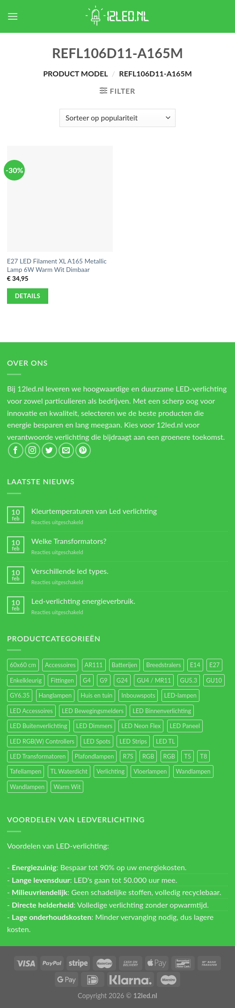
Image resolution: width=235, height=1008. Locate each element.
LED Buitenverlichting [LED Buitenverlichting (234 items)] (38, 726)
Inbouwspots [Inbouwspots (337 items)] (138, 695)
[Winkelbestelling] (117, 118)
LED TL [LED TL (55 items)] (165, 741)
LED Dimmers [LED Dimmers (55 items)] (94, 726)
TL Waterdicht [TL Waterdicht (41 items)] (69, 771)
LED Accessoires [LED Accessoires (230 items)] (31, 711)
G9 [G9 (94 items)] (104, 680)
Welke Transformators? (69, 540)
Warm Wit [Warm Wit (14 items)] (67, 786)
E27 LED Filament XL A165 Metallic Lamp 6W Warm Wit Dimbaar (57, 265)
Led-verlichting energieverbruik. (83, 600)
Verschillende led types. (70, 570)
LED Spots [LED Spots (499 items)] (96, 741)
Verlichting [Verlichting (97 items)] (110, 771)
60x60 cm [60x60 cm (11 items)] (23, 665)
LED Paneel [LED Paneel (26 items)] (185, 726)
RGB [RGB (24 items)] (148, 756)
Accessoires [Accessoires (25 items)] (60, 665)
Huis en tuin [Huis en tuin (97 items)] (96, 695)
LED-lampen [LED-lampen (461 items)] (180, 695)
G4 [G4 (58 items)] (87, 680)
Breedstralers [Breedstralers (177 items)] (163, 665)
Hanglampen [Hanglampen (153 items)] (55, 695)
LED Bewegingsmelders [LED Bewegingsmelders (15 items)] (93, 711)
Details (28, 296)
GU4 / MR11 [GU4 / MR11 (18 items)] (154, 680)
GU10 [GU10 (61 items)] (214, 680)
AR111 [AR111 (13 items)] (94, 665)
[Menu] (12, 16)
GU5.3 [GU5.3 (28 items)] (189, 680)
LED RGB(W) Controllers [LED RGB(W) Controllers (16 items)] (42, 741)
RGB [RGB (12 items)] (169, 756)
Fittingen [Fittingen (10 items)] (62, 680)
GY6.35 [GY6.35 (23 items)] (19, 695)
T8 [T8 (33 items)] (203, 756)
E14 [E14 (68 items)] (195, 665)
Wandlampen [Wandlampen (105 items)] (193, 771)
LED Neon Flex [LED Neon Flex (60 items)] (141, 726)
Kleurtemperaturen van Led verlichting (94, 510)
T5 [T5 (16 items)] (187, 756)
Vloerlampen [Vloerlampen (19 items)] (150, 771)
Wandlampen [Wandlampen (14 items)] (27, 786)
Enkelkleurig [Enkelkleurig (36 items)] (26, 680)
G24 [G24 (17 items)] (122, 680)
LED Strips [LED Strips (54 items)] (133, 741)
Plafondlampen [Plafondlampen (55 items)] (94, 756)
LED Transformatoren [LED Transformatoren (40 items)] (38, 756)
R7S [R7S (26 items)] (128, 756)
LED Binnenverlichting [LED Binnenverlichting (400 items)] (161, 711)
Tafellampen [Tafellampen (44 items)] (25, 771)
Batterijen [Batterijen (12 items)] (125, 665)
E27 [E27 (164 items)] (214, 665)
